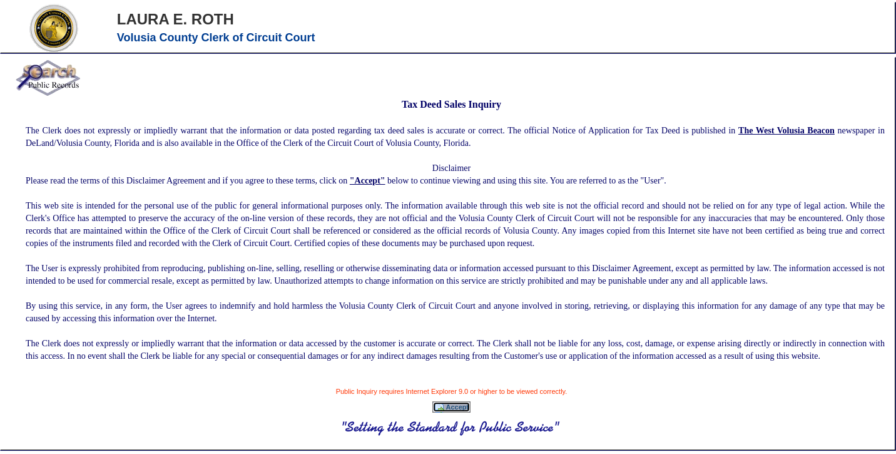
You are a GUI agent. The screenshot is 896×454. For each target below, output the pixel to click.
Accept (451, 408)
